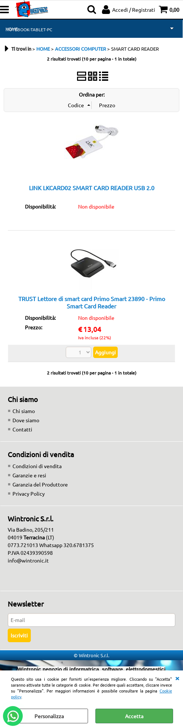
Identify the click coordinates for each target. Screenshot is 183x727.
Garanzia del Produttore (40, 484)
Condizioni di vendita (37, 466)
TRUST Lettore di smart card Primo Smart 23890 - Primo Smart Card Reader (91, 302)
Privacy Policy (28, 493)
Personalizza (49, 716)
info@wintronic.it (28, 560)
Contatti (22, 429)
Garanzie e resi (29, 475)
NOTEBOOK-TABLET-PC (29, 29)
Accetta (134, 716)
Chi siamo (23, 411)
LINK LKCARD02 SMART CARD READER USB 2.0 (91, 187)
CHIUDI (177, 677)
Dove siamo (25, 420)
